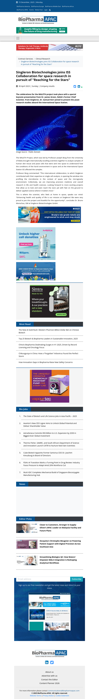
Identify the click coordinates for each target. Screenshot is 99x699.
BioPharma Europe (37, 6)
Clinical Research (43, 58)
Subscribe (76, 579)
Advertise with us (49, 675)
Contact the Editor (49, 679)
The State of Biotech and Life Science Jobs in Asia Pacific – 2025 (50, 416)
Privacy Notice (48, 696)
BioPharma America (23, 6)
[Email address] (43, 579)
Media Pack (39, 10)
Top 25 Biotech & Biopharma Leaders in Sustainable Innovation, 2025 (48, 339)
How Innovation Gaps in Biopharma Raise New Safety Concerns (46, 362)
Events (31, 10)
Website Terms (35, 696)
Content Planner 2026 (49, 683)
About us (49, 672)
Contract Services (25, 58)
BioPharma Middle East (53, 6)
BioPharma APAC (22, 10)
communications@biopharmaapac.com (63, 690)
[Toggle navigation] (18, 38)
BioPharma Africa (68, 6)
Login (46, 10)
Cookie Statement (62, 696)
